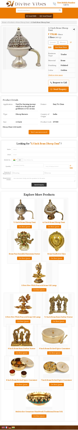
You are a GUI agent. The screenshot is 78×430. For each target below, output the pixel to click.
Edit (71, 167)
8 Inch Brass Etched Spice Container (21, 380)
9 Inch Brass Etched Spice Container (54, 349)
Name (9, 149)
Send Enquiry (58, 89)
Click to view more (55, 75)
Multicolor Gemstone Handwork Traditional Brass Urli (39, 412)
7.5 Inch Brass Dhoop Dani (24, 222)
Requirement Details (7, 178)
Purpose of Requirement (7, 173)
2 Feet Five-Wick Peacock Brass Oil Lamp (22, 317)
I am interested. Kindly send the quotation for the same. (43, 178)
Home (4, 22)
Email (9, 155)
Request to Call (58, 83)
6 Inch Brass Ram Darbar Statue (21, 349)
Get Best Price (61, 47)
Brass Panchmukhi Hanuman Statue (24, 254)
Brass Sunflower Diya (56, 254)
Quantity (8, 166)
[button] (66, 3)
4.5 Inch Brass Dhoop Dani (53, 222)
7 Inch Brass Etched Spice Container (56, 380)
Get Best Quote (24, 227)
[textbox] (63, 42)
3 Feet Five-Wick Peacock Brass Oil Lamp (39, 285)
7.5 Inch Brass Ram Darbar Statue (58, 317)
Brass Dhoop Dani (22, 22)
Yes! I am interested (39, 132)
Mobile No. (7, 160)
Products (11, 22)
